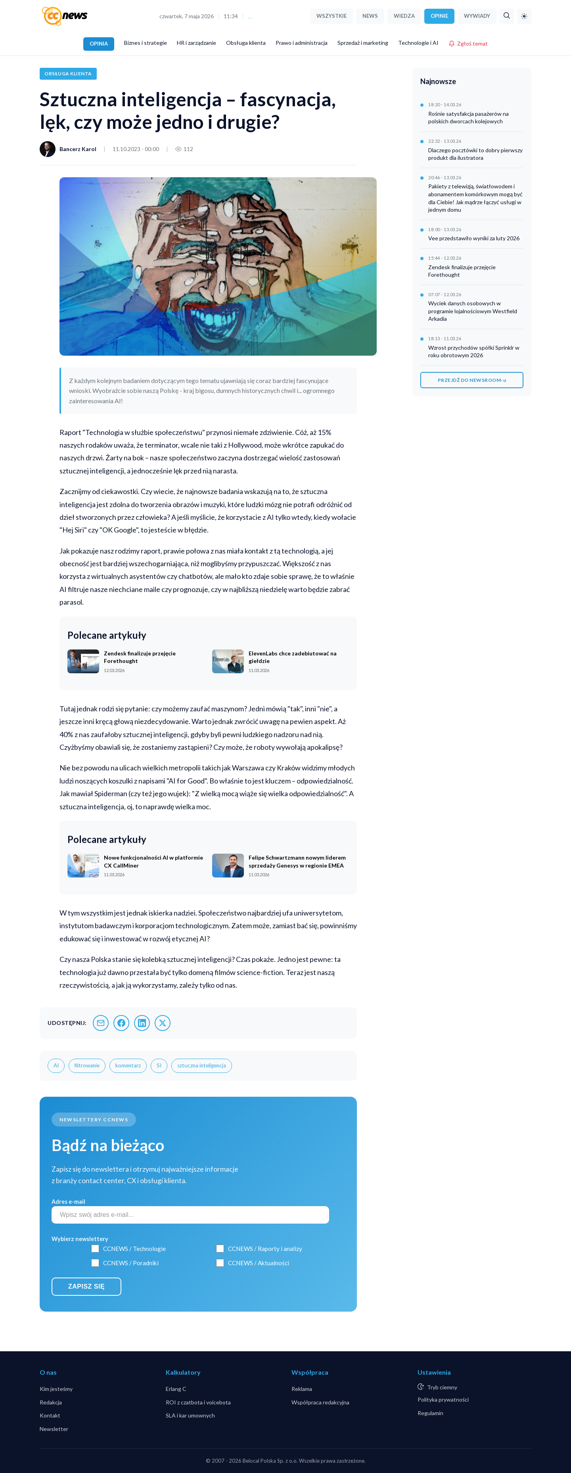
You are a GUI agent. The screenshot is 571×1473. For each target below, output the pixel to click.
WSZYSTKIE (331, 16)
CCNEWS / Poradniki (131, 1262)
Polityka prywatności (443, 1399)
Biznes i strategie (145, 42)
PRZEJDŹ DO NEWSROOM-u (472, 380)
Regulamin (430, 1413)
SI (159, 1065)
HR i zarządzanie (196, 42)
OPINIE (439, 16)
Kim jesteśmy (56, 1388)
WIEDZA (404, 16)
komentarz (128, 1065)
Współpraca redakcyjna (320, 1402)
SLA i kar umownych (190, 1415)
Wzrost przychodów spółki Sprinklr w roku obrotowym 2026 (473, 351)
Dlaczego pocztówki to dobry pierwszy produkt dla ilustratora (475, 154)
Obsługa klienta (246, 42)
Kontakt (50, 1415)
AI (56, 1065)
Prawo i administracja (302, 42)
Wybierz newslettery (80, 1238)
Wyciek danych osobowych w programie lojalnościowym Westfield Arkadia (472, 311)
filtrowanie (87, 1065)
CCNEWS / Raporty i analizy (265, 1248)
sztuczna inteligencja (201, 1065)
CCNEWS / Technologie (134, 1248)
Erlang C (176, 1388)
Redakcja (51, 1402)
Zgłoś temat (468, 43)
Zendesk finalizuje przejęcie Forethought (462, 271)
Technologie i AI (418, 42)
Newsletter (54, 1428)
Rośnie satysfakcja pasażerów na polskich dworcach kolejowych (468, 117)
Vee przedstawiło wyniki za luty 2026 (473, 238)
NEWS (370, 16)
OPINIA (99, 43)
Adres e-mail (68, 1201)
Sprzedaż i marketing (362, 42)
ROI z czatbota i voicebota (198, 1402)
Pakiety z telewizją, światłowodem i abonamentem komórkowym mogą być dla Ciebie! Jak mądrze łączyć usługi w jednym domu (475, 198)
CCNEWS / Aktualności (258, 1262)
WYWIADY (477, 16)
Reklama (301, 1388)
